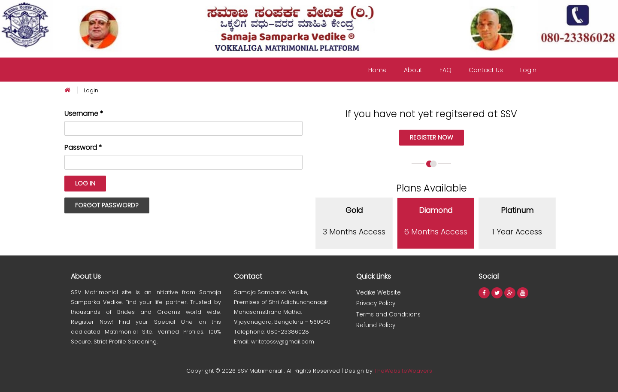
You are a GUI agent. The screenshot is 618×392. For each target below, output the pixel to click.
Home (377, 70)
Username (83, 114)
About (413, 70)
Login (528, 70)
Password (83, 147)
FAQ (445, 70)
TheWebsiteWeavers (403, 370)
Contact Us (486, 70)
